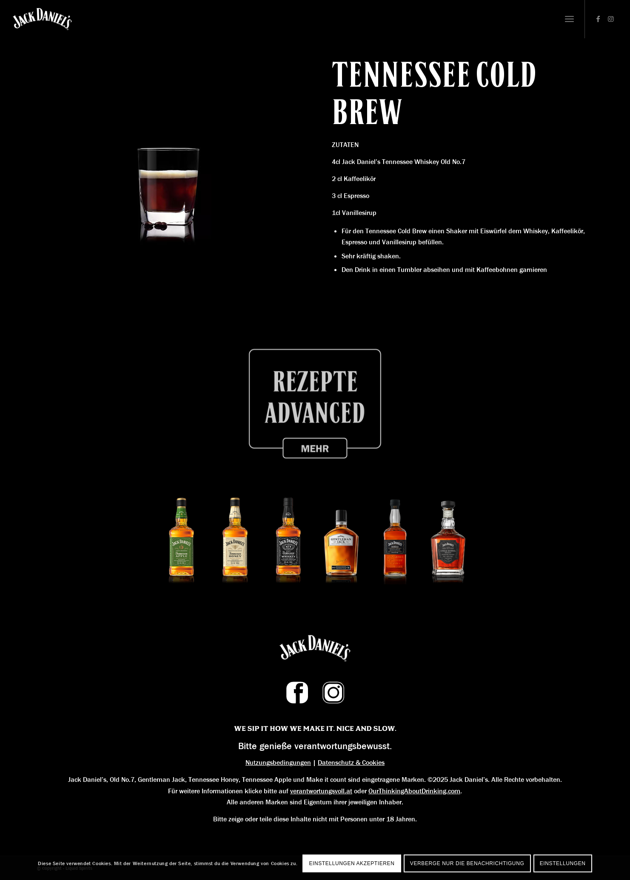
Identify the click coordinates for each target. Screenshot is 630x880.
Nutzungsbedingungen (278, 762)
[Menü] (569, 19)
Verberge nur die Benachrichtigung (467, 863)
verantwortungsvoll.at (321, 791)
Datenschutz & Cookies (351, 762)
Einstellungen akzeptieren (351, 863)
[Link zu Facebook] (598, 18)
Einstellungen (563, 863)
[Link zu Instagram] (610, 18)
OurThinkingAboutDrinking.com (414, 791)
